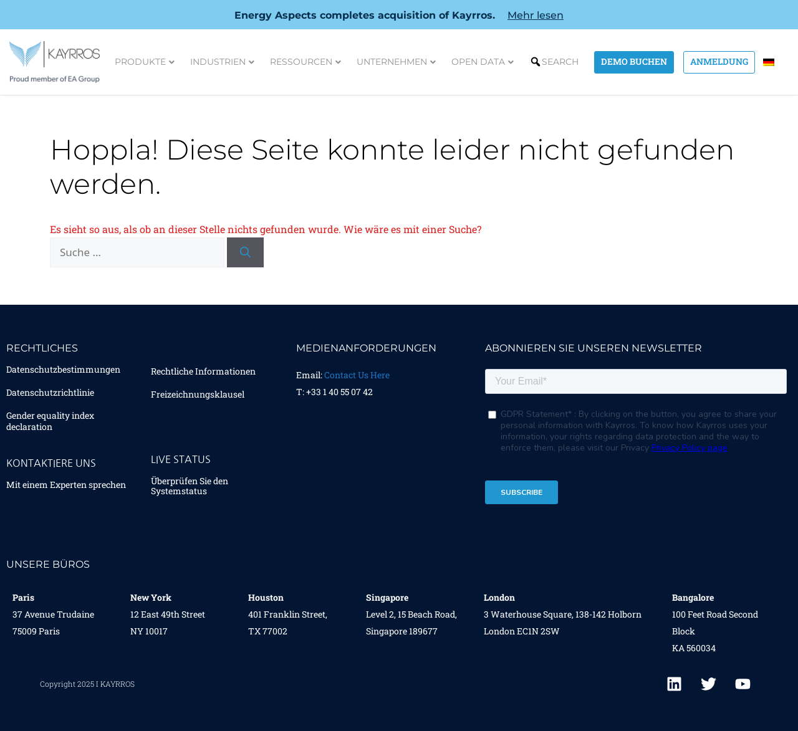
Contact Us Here (357, 375)
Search (560, 61)
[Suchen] (245, 252)
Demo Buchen (634, 61)
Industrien (222, 61)
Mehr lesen (535, 15)
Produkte (145, 61)
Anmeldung (719, 61)
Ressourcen (305, 61)
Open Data (482, 61)
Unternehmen (396, 61)
